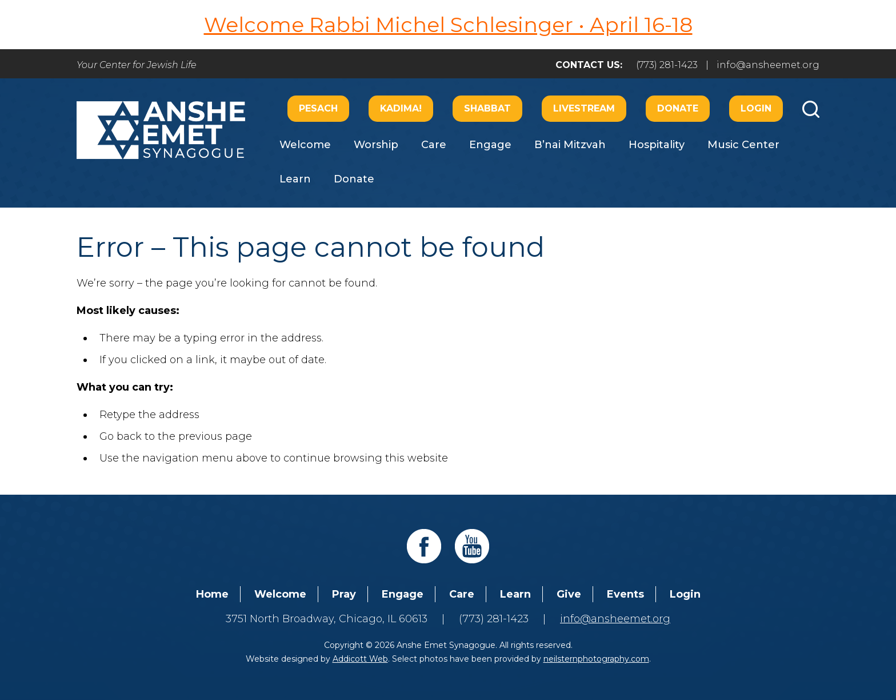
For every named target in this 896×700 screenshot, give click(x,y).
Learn (295, 179)
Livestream (584, 108)
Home (212, 594)
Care (433, 144)
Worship (376, 144)
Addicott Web (360, 659)
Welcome (305, 144)
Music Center (743, 144)
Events (625, 594)
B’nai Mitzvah (570, 144)
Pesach (318, 108)
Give (569, 594)
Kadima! (401, 108)
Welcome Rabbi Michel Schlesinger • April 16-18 (448, 24)
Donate (677, 108)
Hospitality (657, 144)
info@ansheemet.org (768, 64)
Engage (490, 144)
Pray (344, 594)
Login (756, 108)
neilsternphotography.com (596, 659)
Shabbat (487, 108)
